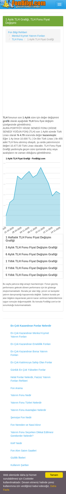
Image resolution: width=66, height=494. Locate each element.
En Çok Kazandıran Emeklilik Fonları (31, 344)
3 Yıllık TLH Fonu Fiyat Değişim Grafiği (31, 268)
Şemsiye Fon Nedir (21, 417)
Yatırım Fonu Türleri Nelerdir (26, 402)
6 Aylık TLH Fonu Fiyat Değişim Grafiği (31, 254)
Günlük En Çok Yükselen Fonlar (28, 369)
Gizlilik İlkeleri (18, 457)
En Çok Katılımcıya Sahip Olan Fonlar (31, 362)
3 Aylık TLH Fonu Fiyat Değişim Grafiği (31, 247)
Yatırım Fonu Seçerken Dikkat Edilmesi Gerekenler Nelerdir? (32, 434)
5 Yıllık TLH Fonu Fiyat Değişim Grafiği (31, 274)
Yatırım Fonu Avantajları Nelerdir (28, 410)
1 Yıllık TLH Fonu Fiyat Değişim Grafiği (31, 261)
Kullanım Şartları (20, 465)
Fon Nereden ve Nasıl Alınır (26, 424)
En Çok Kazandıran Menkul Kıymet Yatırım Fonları (30, 335)
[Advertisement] (33, 79)
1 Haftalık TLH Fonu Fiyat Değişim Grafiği (28, 239)
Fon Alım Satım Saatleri (23, 450)
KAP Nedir (16, 443)
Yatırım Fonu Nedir (21, 395)
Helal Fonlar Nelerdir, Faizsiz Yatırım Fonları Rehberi (31, 379)
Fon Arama (17, 388)
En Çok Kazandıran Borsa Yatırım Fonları (29, 353)
